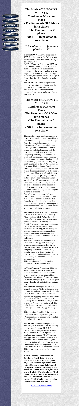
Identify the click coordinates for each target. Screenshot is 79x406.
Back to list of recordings (41, 386)
